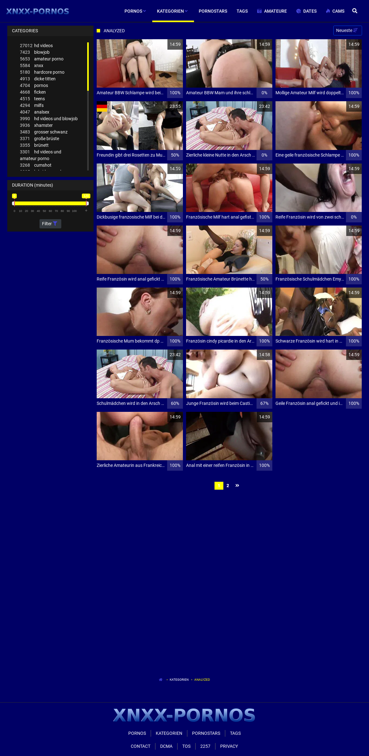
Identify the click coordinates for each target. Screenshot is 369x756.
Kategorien (179, 679)
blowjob (35, 52)
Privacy (229, 746)
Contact (140, 746)
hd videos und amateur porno (40, 155)
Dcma (166, 746)
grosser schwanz (44, 132)
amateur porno (42, 59)
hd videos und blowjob (49, 118)
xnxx (31, 65)
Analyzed (202, 679)
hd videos (36, 45)
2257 (205, 746)
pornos (34, 85)
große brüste (39, 138)
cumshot (35, 165)
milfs (32, 105)
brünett (34, 145)
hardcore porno (42, 72)
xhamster (36, 125)
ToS (186, 746)
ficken (33, 92)
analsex (34, 112)
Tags (235, 733)
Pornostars (206, 733)
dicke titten (38, 79)
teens (32, 99)
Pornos (137, 733)
